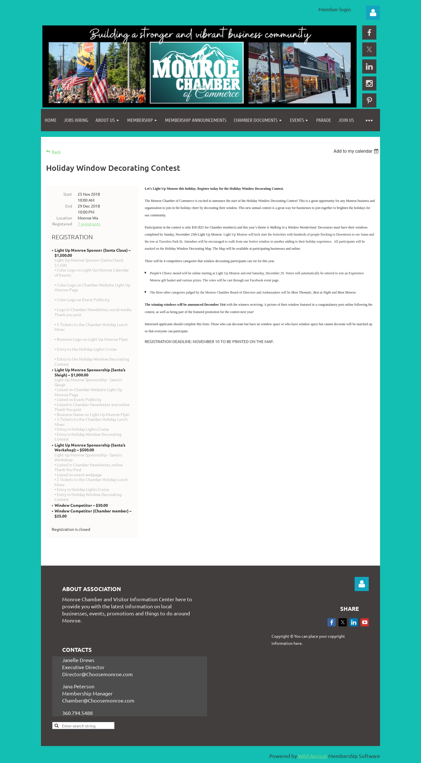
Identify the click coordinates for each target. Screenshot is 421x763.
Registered (62, 223)
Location (64, 217)
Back (56, 151)
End (68, 205)
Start (67, 194)
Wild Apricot (312, 756)
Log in (373, 13)
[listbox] (356, 151)
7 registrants (89, 223)
